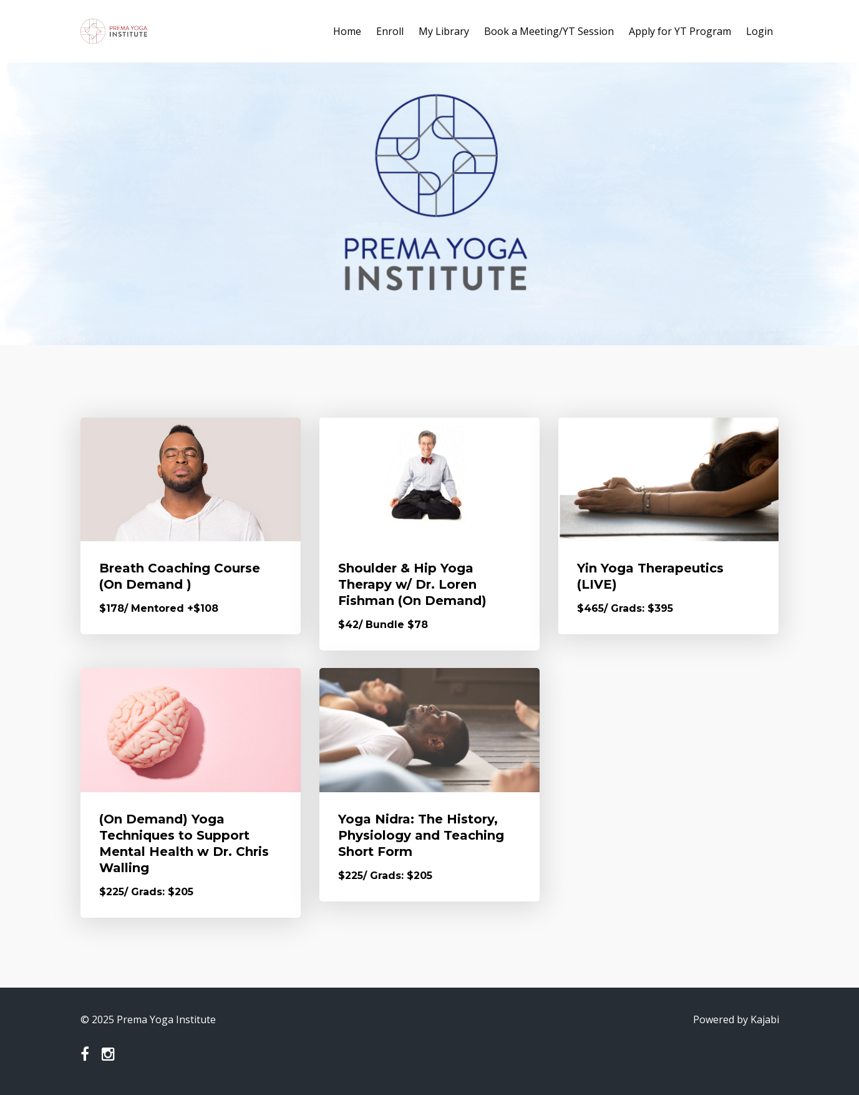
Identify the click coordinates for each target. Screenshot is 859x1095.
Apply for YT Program (680, 31)
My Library (444, 31)
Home (347, 31)
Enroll (390, 31)
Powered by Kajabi (736, 1019)
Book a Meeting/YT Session (549, 31)
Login (759, 31)
